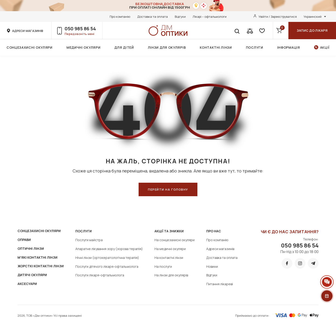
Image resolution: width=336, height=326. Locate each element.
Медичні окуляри (83, 47)
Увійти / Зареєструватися (278, 16)
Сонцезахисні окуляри (29, 47)
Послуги (254, 47)
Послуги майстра (89, 240)
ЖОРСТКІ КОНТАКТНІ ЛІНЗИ (41, 266)
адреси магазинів (27, 31)
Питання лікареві (219, 284)
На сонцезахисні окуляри (174, 240)
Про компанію (120, 16)
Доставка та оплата (152, 16)
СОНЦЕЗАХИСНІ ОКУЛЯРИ (39, 231)
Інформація (288, 47)
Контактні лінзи (216, 47)
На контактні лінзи (168, 257)
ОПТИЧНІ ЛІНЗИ (31, 248)
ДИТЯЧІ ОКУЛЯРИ (32, 275)
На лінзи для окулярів (171, 275)
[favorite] (262, 30)
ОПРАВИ (24, 239)
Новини (212, 266)
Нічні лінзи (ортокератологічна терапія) (107, 257)
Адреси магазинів (220, 249)
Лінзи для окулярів (167, 47)
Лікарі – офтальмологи (210, 16)
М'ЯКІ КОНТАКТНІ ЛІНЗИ (37, 257)
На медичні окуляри (170, 249)
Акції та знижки (169, 231)
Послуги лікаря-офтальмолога (99, 275)
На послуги (163, 266)
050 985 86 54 (80, 28)
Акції (325, 47)
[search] (237, 30)
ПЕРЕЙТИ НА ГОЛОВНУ (168, 189)
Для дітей (124, 47)
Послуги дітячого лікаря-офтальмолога (106, 266)
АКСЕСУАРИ (27, 283)
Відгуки (180, 16)
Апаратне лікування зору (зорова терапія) (109, 249)
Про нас (213, 231)
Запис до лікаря (312, 30)
